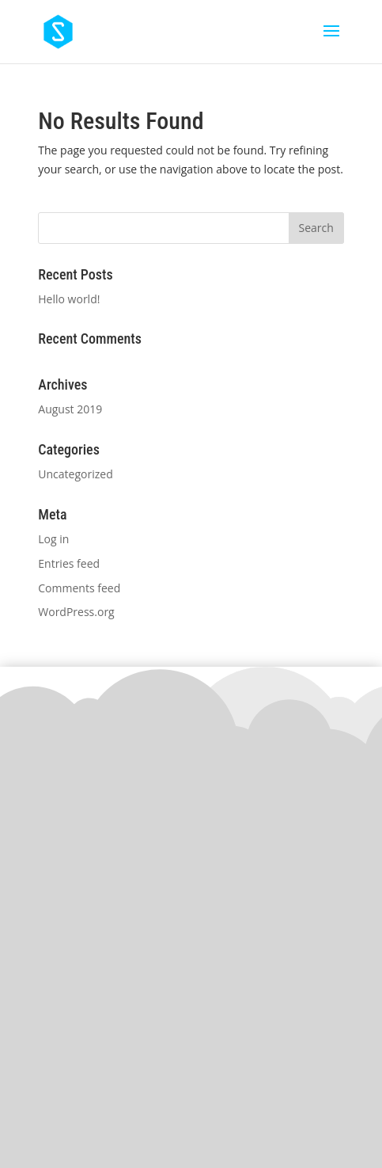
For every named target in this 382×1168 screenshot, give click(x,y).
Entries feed (69, 563)
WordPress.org (76, 611)
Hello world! (69, 298)
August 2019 (70, 409)
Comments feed (79, 587)
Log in (53, 538)
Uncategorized (75, 473)
